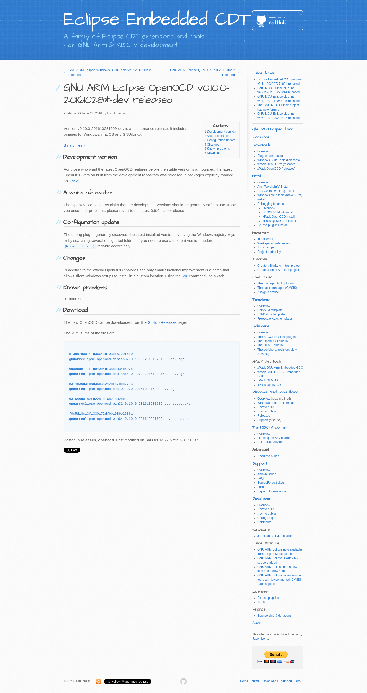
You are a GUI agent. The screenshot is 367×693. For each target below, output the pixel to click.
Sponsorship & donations (274, 615)
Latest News (263, 73)
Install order (265, 239)
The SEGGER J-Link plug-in (276, 337)
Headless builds (268, 456)
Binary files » (75, 145)
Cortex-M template (270, 310)
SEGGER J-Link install (278, 212)
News (255, 681)
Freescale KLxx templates (275, 318)
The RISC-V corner (270, 427)
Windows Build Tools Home (275, 392)
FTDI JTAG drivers (270, 442)
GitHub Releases (162, 322)
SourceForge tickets (271, 482)
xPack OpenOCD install (279, 216)
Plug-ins (262, 156)
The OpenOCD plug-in (272, 341)
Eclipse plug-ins (268, 598)
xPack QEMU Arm (269, 164)
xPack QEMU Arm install (279, 221)
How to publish (267, 411)
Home (244, 681)
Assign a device (268, 292)
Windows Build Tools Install (275, 403)
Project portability (269, 252)
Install (256, 176)
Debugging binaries (270, 204)
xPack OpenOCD (269, 168)
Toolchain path (267, 247)
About (257, 623)
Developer (261, 498)
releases (276, 156)
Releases (263, 415)
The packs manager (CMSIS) (277, 288)
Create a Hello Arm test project (278, 270)
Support (262, 420)
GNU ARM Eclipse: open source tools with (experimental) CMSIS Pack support (279, 579)
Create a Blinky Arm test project (278, 265)
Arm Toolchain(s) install (273, 186)
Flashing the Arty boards (273, 438)
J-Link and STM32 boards (274, 536)
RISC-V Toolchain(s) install (275, 191)
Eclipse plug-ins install (272, 225)
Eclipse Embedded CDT (157, 19)
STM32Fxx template (271, 314)
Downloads (261, 145)
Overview (263, 151)
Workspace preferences (273, 243)
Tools (261, 602)
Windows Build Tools (271, 160)
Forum (261, 487)
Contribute (264, 522)
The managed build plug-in (275, 283)
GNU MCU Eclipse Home (272, 129)
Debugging (260, 326)
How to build (265, 407)
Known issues (266, 474)
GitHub (286, 21)
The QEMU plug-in (270, 345)
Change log (265, 518)
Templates (261, 299)
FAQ (260, 478)
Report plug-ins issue (271, 491)
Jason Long (260, 638)
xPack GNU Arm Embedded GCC (280, 367)
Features (260, 137)
